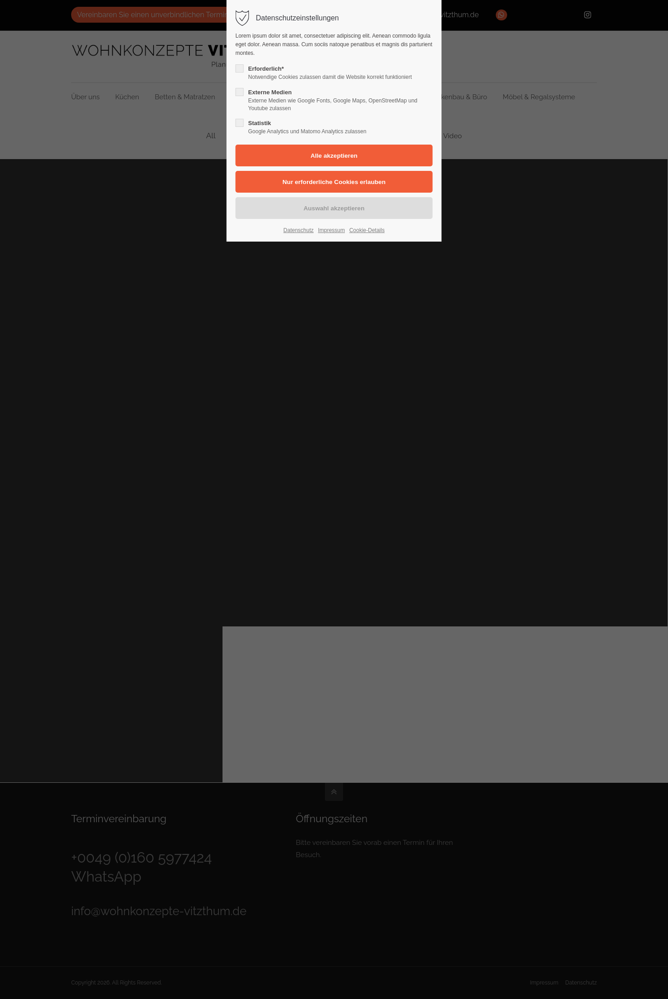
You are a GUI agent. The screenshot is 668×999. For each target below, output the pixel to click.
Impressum (331, 230)
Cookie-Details (367, 230)
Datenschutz (298, 230)
